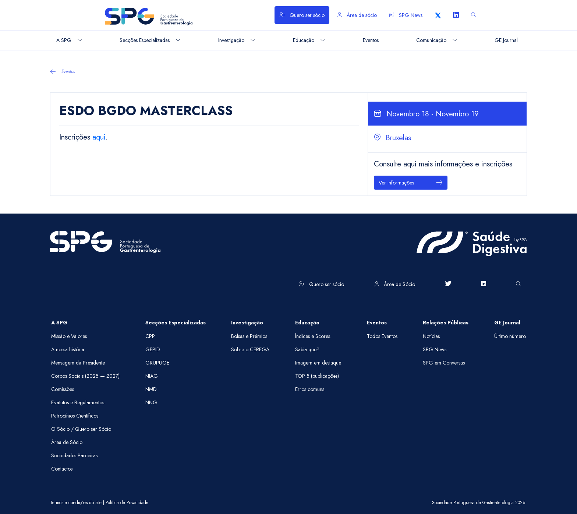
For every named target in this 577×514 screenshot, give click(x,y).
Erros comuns (309, 389)
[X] (438, 15)
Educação (307, 322)
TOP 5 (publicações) (317, 376)
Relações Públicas (445, 322)
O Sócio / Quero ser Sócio (81, 429)
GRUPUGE (157, 362)
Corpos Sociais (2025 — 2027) (85, 376)
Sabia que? (307, 349)
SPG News (405, 15)
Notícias (431, 336)
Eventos (62, 71)
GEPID (152, 349)
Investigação (247, 322)
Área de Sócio (394, 284)
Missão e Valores (69, 336)
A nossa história (67, 349)
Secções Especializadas (175, 322)
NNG (151, 402)
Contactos (61, 468)
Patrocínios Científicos (74, 415)
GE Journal (507, 322)
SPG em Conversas (444, 362)
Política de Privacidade (127, 502)
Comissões (62, 389)
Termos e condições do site (76, 502)
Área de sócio (357, 15)
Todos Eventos (382, 336)
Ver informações (411, 183)
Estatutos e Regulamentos (77, 402)
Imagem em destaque (318, 362)
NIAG (151, 376)
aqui (99, 137)
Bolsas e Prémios (249, 336)
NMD (151, 389)
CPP (150, 336)
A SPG (59, 322)
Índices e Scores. (313, 336)
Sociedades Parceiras (74, 455)
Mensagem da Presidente (78, 362)
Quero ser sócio (302, 15)
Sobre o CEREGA (250, 349)
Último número (510, 336)
